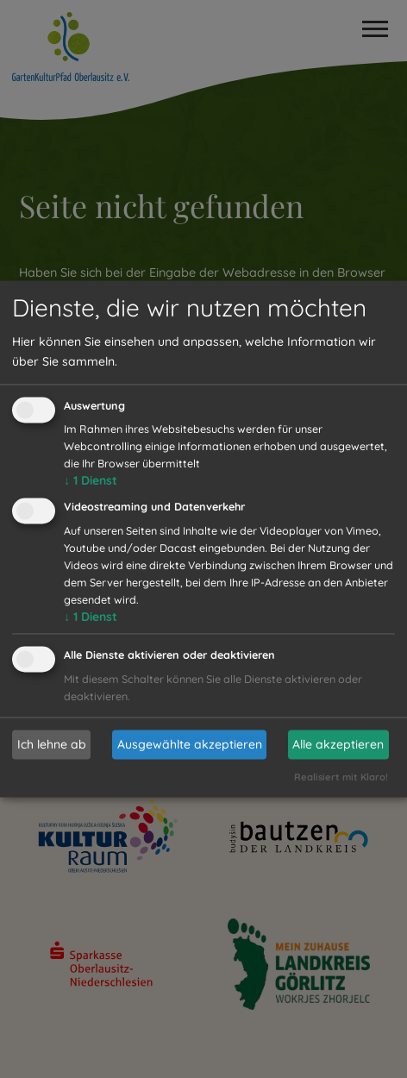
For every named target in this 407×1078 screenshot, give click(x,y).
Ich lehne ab (51, 744)
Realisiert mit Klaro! (341, 777)
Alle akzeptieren (338, 744)
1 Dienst (90, 481)
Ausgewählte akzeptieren (189, 744)
